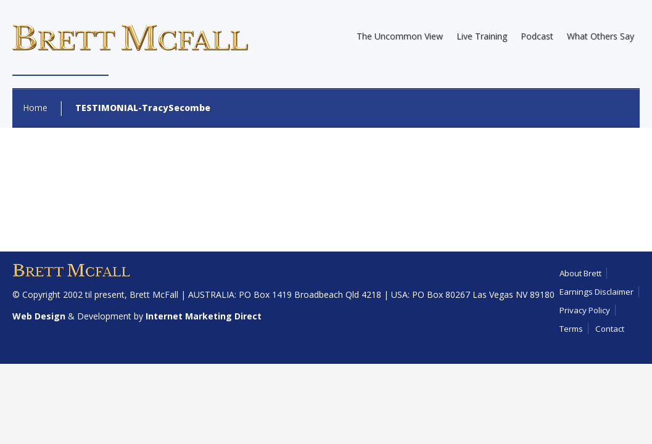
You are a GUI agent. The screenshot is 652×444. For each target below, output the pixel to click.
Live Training (481, 36)
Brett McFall (154, 294)
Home (35, 107)
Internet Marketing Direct (204, 316)
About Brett (580, 273)
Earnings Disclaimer (596, 291)
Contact (609, 328)
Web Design (38, 316)
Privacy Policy (584, 310)
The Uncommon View (400, 36)
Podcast (537, 36)
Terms (571, 328)
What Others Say (600, 36)
